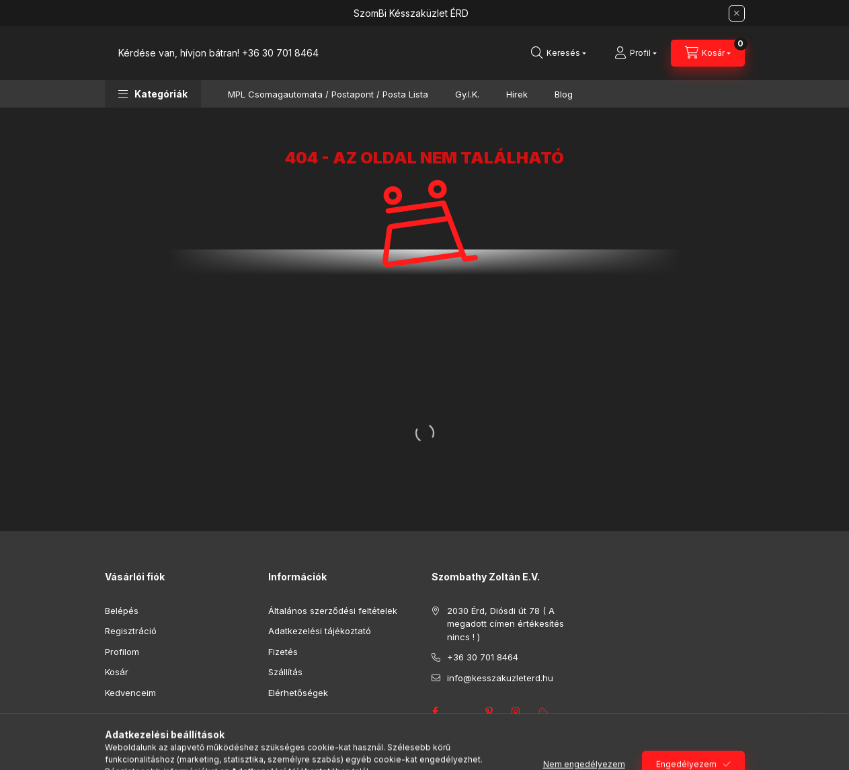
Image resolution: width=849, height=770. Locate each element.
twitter (462, 711)
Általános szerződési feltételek (332, 610)
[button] (153, 94)
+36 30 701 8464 (280, 53)
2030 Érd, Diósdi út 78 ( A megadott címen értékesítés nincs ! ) (505, 623)
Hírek (517, 94)
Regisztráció (131, 630)
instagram (516, 711)
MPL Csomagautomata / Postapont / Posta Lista (328, 94)
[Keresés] (558, 53)
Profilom (122, 651)
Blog (564, 94)
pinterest (489, 711)
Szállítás (285, 671)
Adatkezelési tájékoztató (319, 630)
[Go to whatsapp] (817, 731)
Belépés (121, 610)
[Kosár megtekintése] (708, 53)
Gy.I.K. (467, 94)
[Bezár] (737, 13)
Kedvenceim (130, 692)
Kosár (116, 671)
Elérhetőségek (298, 692)
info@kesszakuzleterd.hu (500, 677)
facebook (435, 711)
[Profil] (635, 53)
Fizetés (283, 651)
